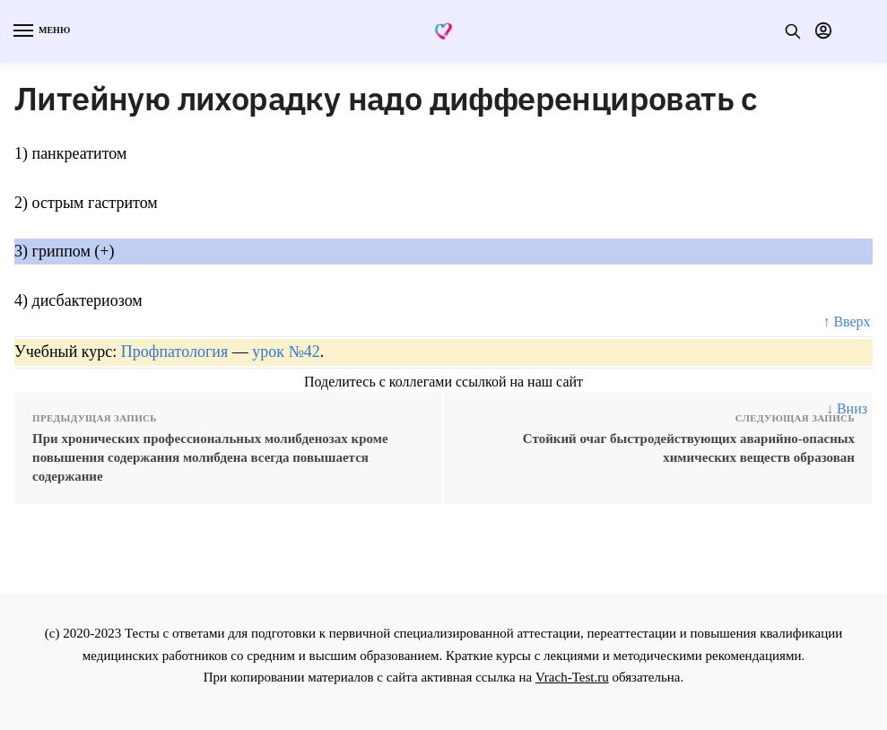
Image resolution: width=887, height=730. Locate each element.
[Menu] (40, 31)
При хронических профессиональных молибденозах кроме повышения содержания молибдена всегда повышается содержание (210, 457)
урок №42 (285, 352)
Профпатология (175, 352)
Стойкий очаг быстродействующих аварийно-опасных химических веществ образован (689, 448)
